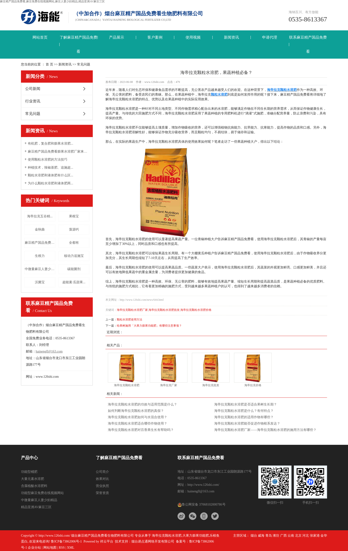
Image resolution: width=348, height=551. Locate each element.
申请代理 (269, 37)
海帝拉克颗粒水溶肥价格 (195, 310)
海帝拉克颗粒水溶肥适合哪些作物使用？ (137, 423)
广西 (283, 535)
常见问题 (32, 114)
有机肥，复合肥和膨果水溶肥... (50, 143)
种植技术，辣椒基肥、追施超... (50, 167)
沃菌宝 (40, 282)
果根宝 (74, 216)
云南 (290, 535)
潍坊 (276, 535)
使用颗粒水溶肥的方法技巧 (47, 159)
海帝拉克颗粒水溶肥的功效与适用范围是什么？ (142, 404)
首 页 (49, 64)
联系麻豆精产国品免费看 (308, 44)
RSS (62, 547)
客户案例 (154, 37)
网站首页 (40, 37)
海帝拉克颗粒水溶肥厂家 (132, 310)
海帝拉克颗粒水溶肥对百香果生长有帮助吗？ (141, 430)
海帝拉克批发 (210, 385)
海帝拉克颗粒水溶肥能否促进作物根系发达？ (247, 423)
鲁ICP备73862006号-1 (66, 541)
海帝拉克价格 (252, 385)
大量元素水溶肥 (32, 479)
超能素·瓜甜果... (73, 282)
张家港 (315, 535)
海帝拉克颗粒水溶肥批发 (164, 310)
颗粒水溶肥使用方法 (129, 319)
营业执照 (102, 486)
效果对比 (102, 479)
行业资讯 (32, 101)
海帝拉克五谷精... (40, 216)
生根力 (40, 256)
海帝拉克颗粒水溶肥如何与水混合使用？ (137, 417)
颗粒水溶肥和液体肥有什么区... (50, 175)
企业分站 (34, 547)
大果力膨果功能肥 (195, 535)
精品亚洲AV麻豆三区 (36, 507)
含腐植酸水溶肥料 (34, 486)
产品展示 (116, 37)
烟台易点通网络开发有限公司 (152, 541)
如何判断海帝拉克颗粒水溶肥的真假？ (136, 411)
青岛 (268, 535)
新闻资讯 (231, 37)
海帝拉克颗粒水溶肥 (126, 385)
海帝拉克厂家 (168, 385)
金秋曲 (40, 229)
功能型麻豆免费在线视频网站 (42, 493)
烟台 (254, 535)
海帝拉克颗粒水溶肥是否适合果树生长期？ (245, 404)
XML (70, 547)
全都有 (74, 242)
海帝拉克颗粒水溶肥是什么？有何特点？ (244, 411)
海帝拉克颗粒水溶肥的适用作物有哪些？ (244, 417)
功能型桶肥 (29, 472)
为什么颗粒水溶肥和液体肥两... (50, 183)
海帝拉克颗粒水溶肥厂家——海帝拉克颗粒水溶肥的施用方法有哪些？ (265, 430)
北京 (298, 535)
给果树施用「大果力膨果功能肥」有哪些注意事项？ (149, 325)
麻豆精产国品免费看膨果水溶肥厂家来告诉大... (58, 151)
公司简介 (102, 472)
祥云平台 (106, 541)
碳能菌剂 (74, 269)
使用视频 (193, 37)
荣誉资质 (102, 493)
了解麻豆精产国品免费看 (78, 44)
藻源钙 (74, 229)
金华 (323, 535)
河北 (305, 535)
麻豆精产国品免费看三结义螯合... (40, 242)
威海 (261, 535)
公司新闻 (32, 89)
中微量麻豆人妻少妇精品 (40, 269)
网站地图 (50, 547)
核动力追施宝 (74, 256)
